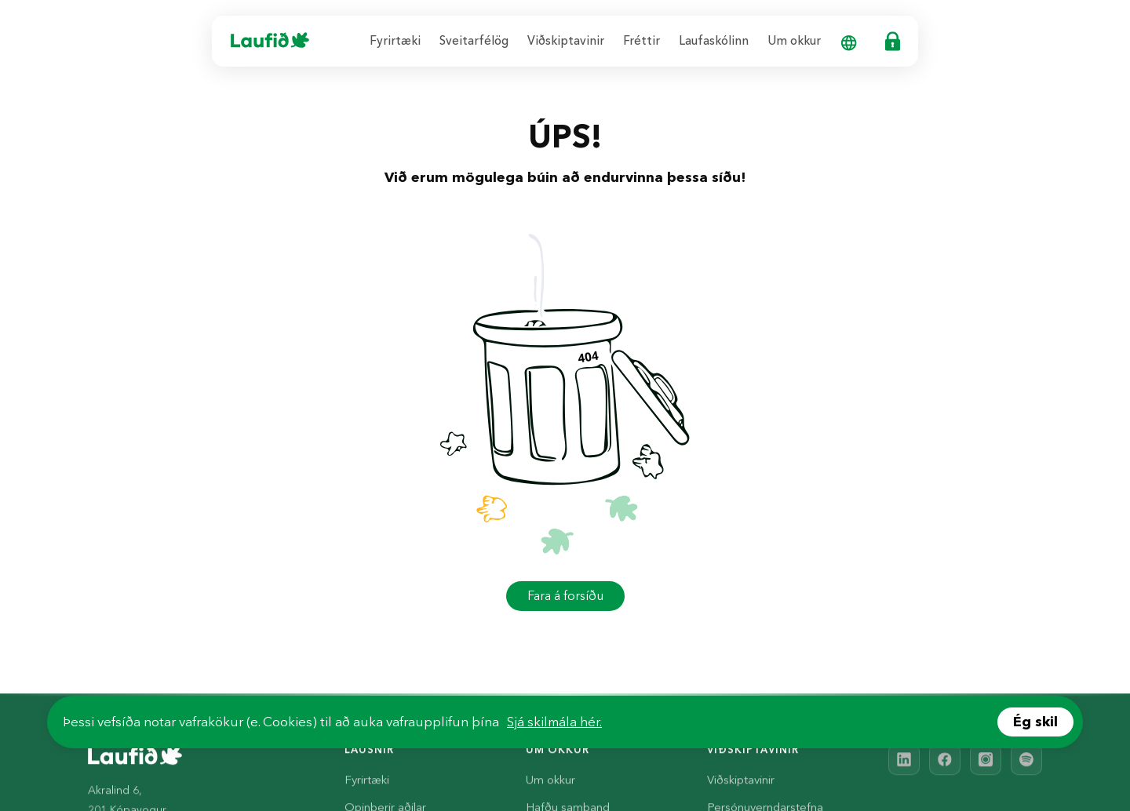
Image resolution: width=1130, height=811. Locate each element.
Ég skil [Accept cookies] (1035, 721)
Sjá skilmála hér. (554, 721)
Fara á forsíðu (565, 595)
